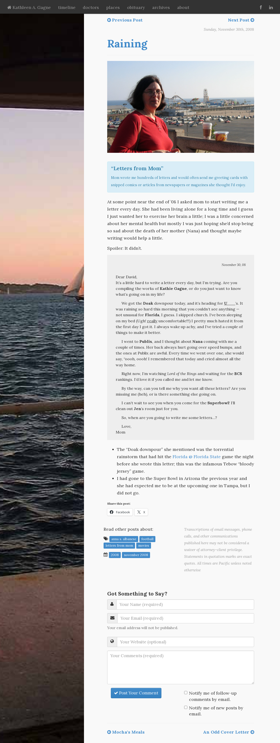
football (147, 539)
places (113, 7)
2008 (115, 555)
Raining (127, 43)
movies (143, 545)
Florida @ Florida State (197, 456)
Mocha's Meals (125, 732)
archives (161, 7)
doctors (91, 7)
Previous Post (125, 20)
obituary (136, 7)
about (183, 7)
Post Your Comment (136, 693)
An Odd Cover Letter (228, 732)
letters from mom (119, 545)
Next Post (241, 20)
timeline (67, 7)
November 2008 (136, 555)
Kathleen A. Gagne (29, 7)
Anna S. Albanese (123, 539)
